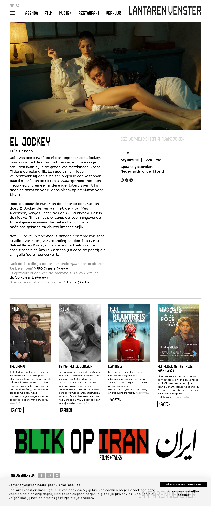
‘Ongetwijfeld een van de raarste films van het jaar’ (55, 273)
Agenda (31, 13)
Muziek (65, 13)
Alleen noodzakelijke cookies (183, 485)
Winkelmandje (12, 5)
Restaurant (88, 13)
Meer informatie (20, 499)
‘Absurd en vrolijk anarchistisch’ (37, 282)
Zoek (18, 5)
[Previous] (16, 353)
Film (48, 13)
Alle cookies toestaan (183, 477)
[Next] (194, 353)
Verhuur (113, 13)
